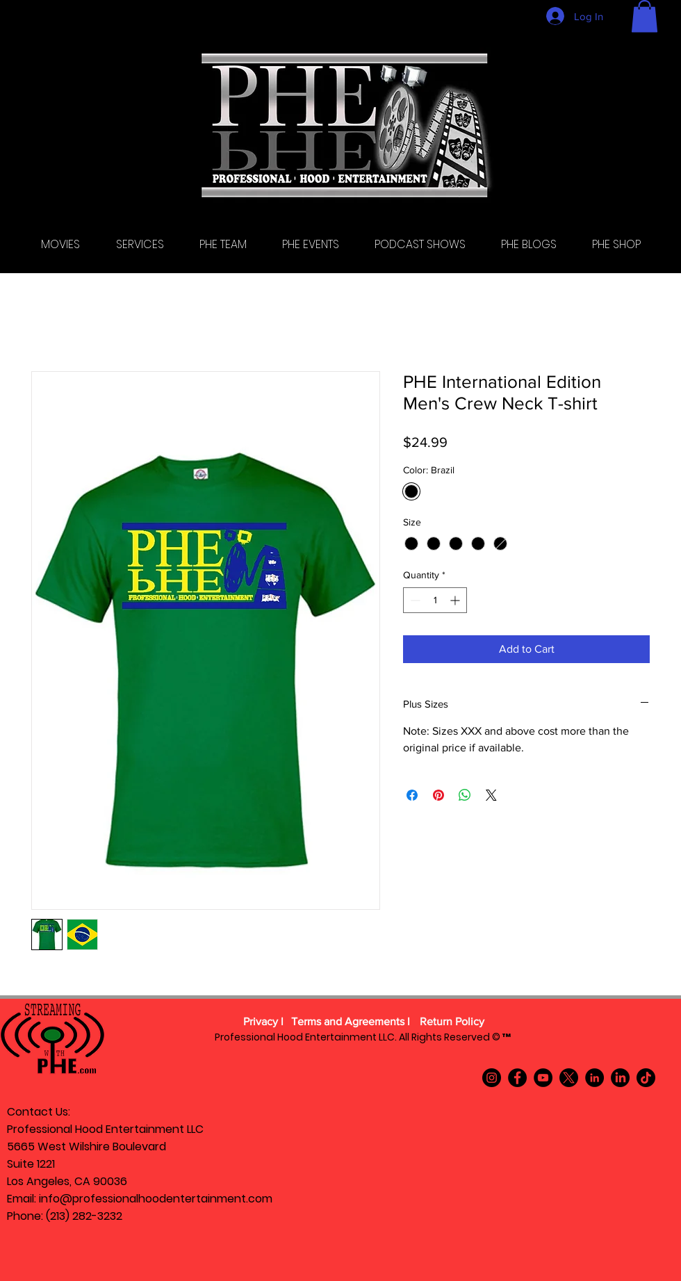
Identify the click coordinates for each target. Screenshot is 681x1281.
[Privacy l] (263, 1022)
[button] (644, 16)
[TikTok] (646, 1077)
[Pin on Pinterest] (438, 795)
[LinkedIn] (594, 1077)
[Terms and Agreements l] (350, 1022)
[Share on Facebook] (412, 795)
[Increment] (456, 600)
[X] (568, 1077)
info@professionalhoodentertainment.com (155, 1199)
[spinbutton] (435, 600)
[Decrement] (413, 600)
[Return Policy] (451, 1022)
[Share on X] (491, 795)
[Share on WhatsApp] (465, 795)
